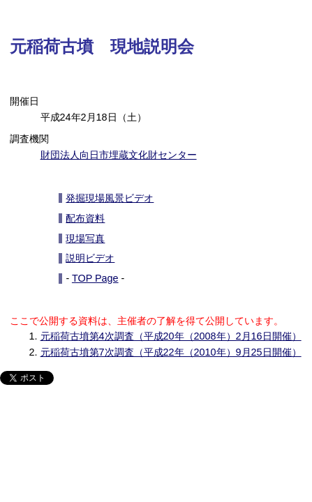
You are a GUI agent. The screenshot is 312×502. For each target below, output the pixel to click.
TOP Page (95, 278)
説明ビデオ (90, 258)
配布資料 (85, 218)
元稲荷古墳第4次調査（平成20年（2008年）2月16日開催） (171, 336)
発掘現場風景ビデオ (110, 198)
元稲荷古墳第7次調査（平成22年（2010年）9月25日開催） (171, 352)
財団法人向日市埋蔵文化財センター (118, 154)
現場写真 (85, 238)
